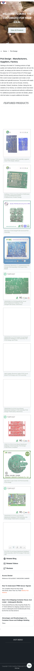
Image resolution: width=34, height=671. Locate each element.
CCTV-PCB (23, 73)
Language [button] (29, 2)
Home (5, 51)
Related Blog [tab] (10, 559)
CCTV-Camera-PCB (14, 73)
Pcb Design (13, 51)
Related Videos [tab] (11, 563)
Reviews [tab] (8, 568)
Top (29, 665)
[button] (19, 3)
